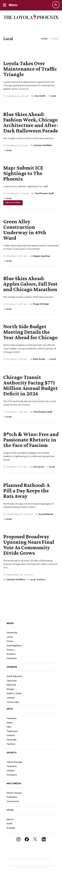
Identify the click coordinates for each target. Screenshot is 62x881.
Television (12, 731)
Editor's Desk (14, 693)
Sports (12, 752)
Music (10, 722)
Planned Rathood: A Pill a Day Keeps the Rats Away (26, 490)
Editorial (11, 684)
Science (11, 654)
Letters (11, 697)
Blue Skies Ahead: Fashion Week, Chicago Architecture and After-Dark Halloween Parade (30, 122)
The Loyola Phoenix (19, 859)
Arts (10, 708)
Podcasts (12, 797)
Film (9, 726)
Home (44, 38)
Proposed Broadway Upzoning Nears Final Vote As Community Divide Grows (28, 544)
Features (12, 658)
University (12, 632)
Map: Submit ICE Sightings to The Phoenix (23, 173)
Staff (9, 823)
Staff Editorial (14, 676)
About (10, 819)
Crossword (13, 801)
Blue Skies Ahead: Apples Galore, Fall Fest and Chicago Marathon (30, 283)
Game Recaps (14, 762)
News (10, 623)
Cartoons (12, 680)
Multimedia (14, 783)
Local (10, 636)
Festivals (11, 739)
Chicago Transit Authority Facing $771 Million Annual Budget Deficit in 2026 (30, 385)
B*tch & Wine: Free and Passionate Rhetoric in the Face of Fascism (31, 439)
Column (11, 735)
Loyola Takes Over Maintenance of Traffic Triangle (30, 68)
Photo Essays (14, 792)
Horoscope (13, 702)
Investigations (14, 645)
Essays (10, 689)
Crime (10, 641)
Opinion (12, 666)
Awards (11, 827)
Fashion (11, 744)
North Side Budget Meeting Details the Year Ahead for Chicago (30, 331)
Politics (11, 649)
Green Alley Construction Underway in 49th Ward (24, 229)
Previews (12, 774)
